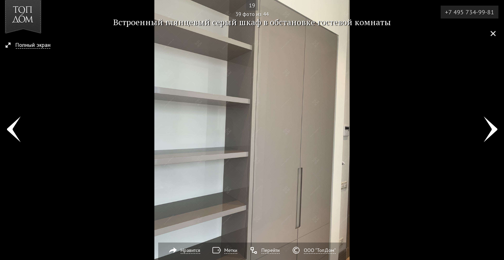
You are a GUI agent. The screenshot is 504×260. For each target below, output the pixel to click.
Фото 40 (490, 130)
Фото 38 (13, 130)
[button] (30, 45)
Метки (230, 250)
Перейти (270, 250)
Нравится (190, 250)
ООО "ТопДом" (320, 250)
